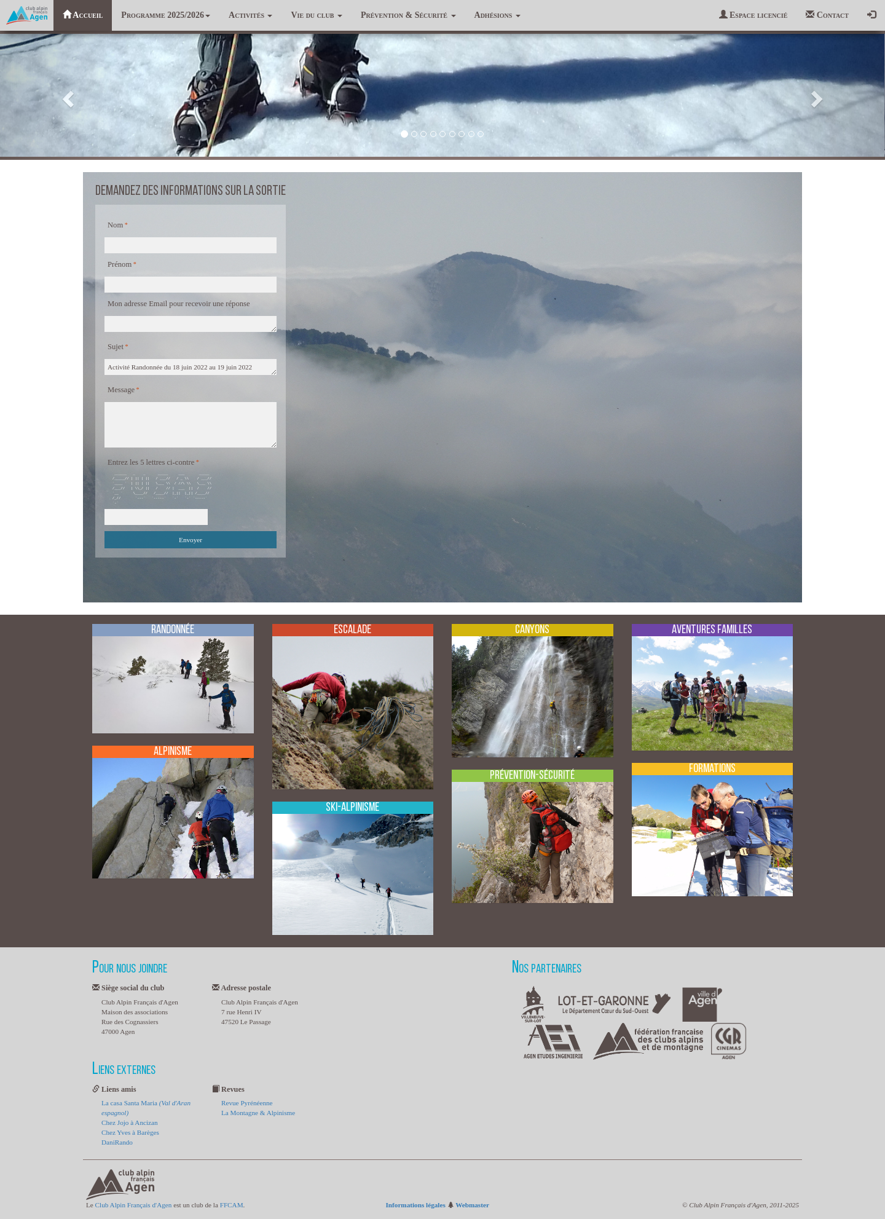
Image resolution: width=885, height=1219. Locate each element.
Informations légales (416, 1205)
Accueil (83, 15)
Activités (250, 15)
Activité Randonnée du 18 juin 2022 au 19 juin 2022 (190, 367)
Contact (827, 15)
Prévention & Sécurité (408, 15)
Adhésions (497, 15)
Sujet (116, 346)
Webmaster (472, 1205)
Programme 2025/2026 (165, 15)
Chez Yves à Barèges (130, 1132)
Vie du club (316, 15)
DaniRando (117, 1142)
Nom (115, 225)
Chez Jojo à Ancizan (129, 1122)
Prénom (120, 264)
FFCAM (231, 1205)
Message (121, 389)
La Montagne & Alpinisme (258, 1112)
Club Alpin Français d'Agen (133, 1205)
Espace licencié (753, 15)
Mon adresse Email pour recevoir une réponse (179, 303)
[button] (66, 95)
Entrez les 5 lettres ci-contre (151, 462)
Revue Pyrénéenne (247, 1103)
